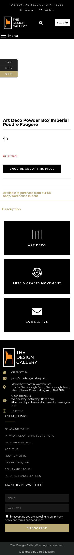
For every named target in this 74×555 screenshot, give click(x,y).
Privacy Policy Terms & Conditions (29, 435)
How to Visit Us (15, 455)
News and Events (17, 428)
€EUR (11, 68)
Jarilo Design (46, 551)
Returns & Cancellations (23, 475)
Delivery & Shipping (19, 442)
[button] (40, 23)
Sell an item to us (17, 469)
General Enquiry (17, 462)
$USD (11, 74)
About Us (11, 449)
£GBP (11, 62)
